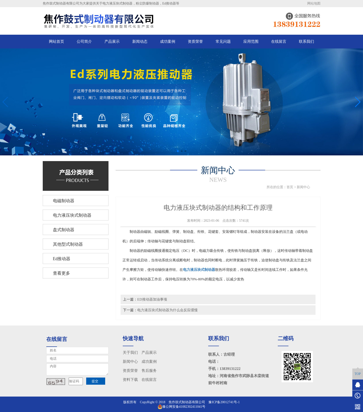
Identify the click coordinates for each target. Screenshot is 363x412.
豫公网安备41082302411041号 (181, 406)
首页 (290, 187)
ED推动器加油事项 (152, 299)
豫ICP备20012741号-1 (224, 402)
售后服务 (149, 371)
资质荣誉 (195, 41)
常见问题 (223, 41)
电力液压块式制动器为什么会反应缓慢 (167, 310)
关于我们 (130, 352)
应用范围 (251, 41)
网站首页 (56, 41)
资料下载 (130, 380)
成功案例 (167, 41)
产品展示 (112, 41)
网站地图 (314, 3)
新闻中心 (303, 187)
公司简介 (84, 41)
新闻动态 (139, 41)
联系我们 (306, 41)
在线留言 (278, 41)
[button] (178, 151)
